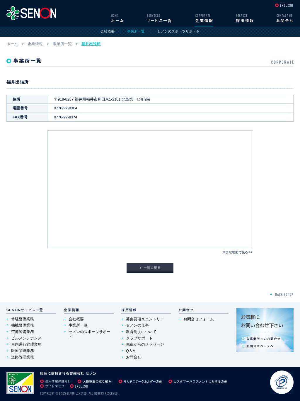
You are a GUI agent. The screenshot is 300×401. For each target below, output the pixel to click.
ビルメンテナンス (26, 338)
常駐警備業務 (22, 319)
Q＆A (130, 351)
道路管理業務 (22, 357)
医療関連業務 (22, 351)
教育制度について (141, 331)
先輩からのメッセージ (145, 344)
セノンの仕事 (137, 325)
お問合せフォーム (198, 319)
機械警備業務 (22, 325)
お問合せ (133, 357)
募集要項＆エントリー (145, 319)
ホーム (12, 44)
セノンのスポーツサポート (178, 31)
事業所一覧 (62, 44)
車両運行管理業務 (26, 344)
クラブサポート (139, 338)
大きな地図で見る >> (237, 252)
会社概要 (107, 31)
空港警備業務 (22, 331)
